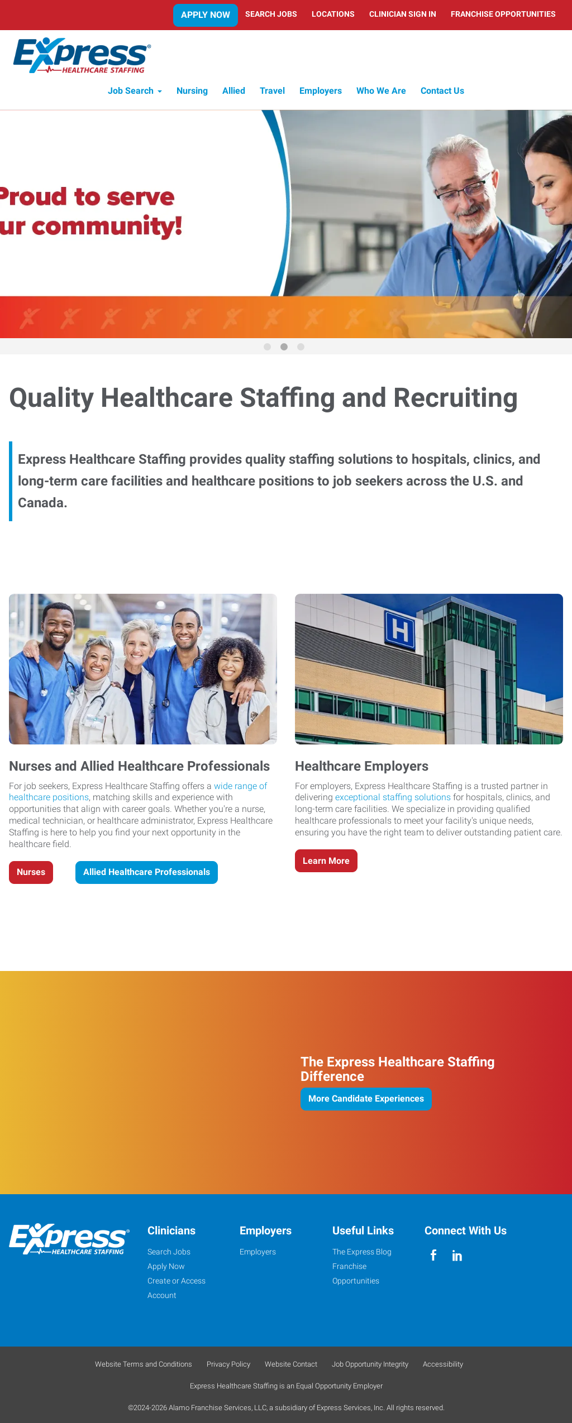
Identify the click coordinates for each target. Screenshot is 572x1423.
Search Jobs (271, 13)
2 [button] (286, 351)
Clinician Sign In (402, 13)
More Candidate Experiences (366, 1100)
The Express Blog (362, 1253)
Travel (272, 93)
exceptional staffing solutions (393, 799)
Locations (333, 13)
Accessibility (443, 1366)
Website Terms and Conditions (143, 1366)
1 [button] (269, 351)
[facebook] (434, 1258)
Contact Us (442, 93)
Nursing (192, 93)
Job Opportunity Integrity (370, 1366)
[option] (286, 226)
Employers (320, 93)
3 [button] (302, 351)
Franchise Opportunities (503, 13)
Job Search (131, 93)
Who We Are (381, 93)
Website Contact (291, 1366)
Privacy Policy (228, 1366)
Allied (233, 93)
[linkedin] (457, 1258)
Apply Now (205, 14)
